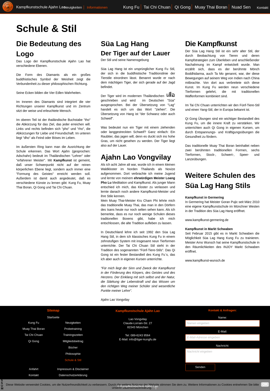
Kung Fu (209, 87)
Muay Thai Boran (221, 145)
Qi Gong (191, 118)
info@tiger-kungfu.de (142, 339)
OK (265, 384)
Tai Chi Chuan (200, 105)
